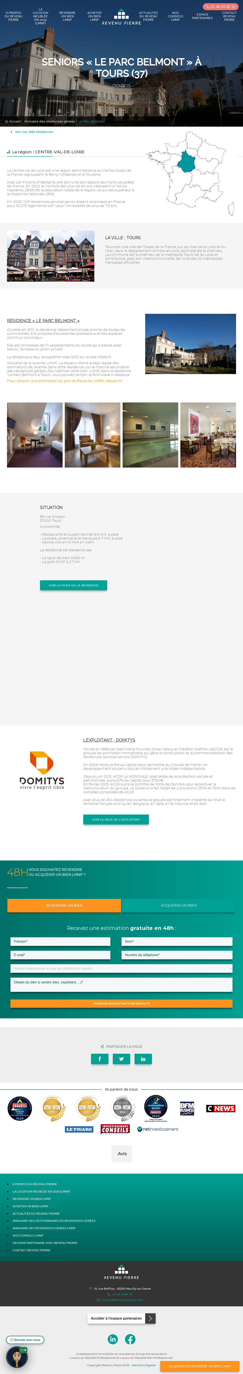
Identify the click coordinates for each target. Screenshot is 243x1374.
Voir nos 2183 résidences (31, 132)
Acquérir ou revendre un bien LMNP (200, 1366)
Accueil (12, 121)
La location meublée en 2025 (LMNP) (40, 16)
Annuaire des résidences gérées (49, 121)
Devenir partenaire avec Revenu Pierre (45, 1243)
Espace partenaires (202, 16)
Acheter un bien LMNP (94, 16)
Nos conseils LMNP (175, 16)
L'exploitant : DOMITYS (109, 740)
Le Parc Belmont (91, 121)
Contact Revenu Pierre (229, 16)
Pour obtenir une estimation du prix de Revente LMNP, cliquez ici (64, 381)
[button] (111, 1166)
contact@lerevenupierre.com (120, 1300)
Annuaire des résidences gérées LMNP (44, 1228)
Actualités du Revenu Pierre (148, 16)
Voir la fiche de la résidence (73, 585)
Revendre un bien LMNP (67, 16)
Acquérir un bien (179, 905)
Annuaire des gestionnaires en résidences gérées (54, 1220)
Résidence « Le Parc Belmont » (43, 320)
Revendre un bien (64, 905)
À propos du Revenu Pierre (14, 16)
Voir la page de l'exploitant (116, 819)
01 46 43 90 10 (220, 7)
